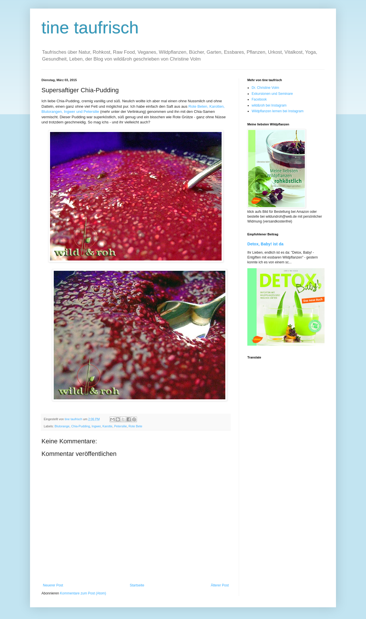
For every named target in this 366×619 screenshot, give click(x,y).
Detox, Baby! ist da (265, 244)
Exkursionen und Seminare (272, 94)
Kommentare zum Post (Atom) (83, 593)
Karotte (107, 426)
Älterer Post (220, 585)
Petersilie (120, 426)
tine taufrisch (90, 27)
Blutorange (62, 426)
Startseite (137, 585)
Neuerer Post (53, 585)
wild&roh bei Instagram (269, 105)
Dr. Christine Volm (265, 88)
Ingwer (96, 426)
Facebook (259, 99)
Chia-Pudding (80, 426)
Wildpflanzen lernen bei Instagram (277, 111)
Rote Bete (135, 426)
